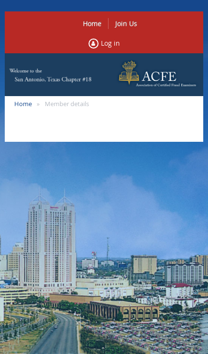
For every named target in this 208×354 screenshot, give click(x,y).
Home (92, 23)
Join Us (126, 23)
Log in (110, 43)
